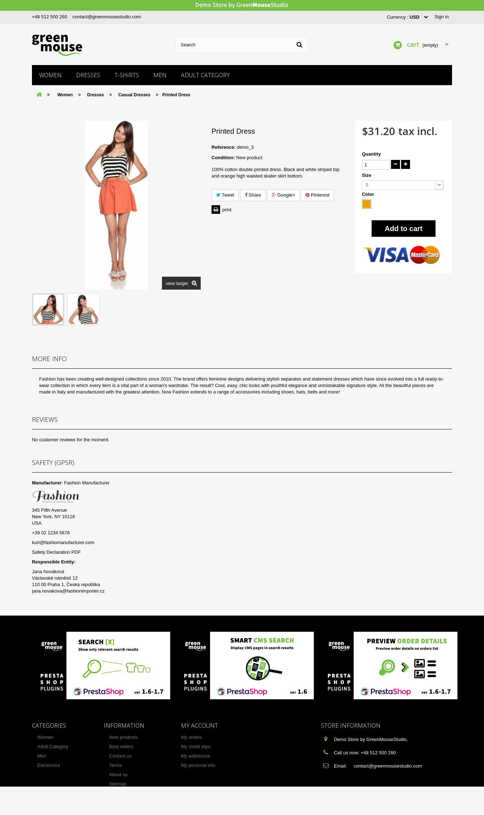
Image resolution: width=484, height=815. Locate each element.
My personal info (198, 765)
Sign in (441, 16)
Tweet (225, 195)
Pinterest (317, 195)
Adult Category (205, 75)
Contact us (120, 756)
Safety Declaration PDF (56, 552)
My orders (191, 737)
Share (253, 195)
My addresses (195, 756)
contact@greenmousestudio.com (107, 16)
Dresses (88, 75)
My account (199, 725)
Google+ (283, 195)
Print (226, 209)
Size (367, 175)
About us (118, 774)
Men (160, 75)
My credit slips (195, 746)
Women (50, 75)
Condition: (223, 157)
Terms (115, 765)
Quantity (371, 154)
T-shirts (127, 75)
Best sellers (121, 746)
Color (369, 194)
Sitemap (117, 784)
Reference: (223, 147)
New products (123, 737)
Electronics (48, 765)
